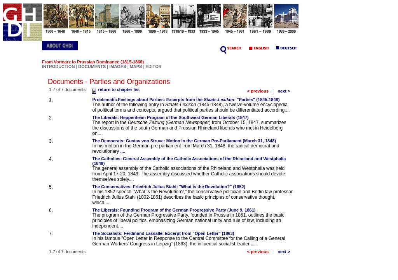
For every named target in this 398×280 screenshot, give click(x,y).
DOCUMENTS (92, 66)
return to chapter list (115, 89)
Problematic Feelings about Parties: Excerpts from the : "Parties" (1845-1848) (186, 99)
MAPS (136, 66)
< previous (258, 91)
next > (284, 91)
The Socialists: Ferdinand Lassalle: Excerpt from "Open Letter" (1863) (163, 233)
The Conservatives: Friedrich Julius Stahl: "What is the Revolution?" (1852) (169, 186)
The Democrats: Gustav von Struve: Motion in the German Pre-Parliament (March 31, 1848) (184, 140)
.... (122, 151)
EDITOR (153, 66)
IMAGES (117, 66)
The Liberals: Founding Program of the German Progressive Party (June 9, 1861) (174, 210)
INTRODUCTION (58, 66)
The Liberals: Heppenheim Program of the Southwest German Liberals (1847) (171, 117)
